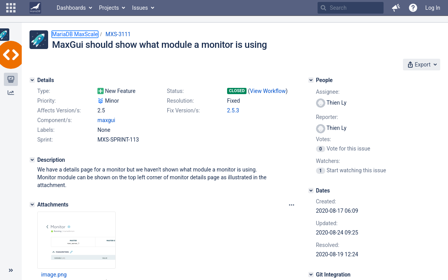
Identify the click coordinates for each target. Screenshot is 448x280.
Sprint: (45, 139)
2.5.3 (233, 110)
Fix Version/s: (183, 110)
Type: (43, 91)
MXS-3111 (118, 34)
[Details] (32, 80)
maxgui (106, 120)
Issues (140, 8)
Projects (109, 8)
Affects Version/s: (59, 110)
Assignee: (328, 92)
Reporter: (327, 117)
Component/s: (54, 120)
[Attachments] (32, 204)
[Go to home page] (35, 8)
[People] (311, 80)
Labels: (45, 130)
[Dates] (311, 190)
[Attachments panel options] (292, 205)
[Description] (32, 160)
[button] (11, 8)
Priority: (46, 101)
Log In (432, 8)
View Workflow (268, 91)
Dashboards (71, 8)
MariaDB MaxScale (75, 34)
